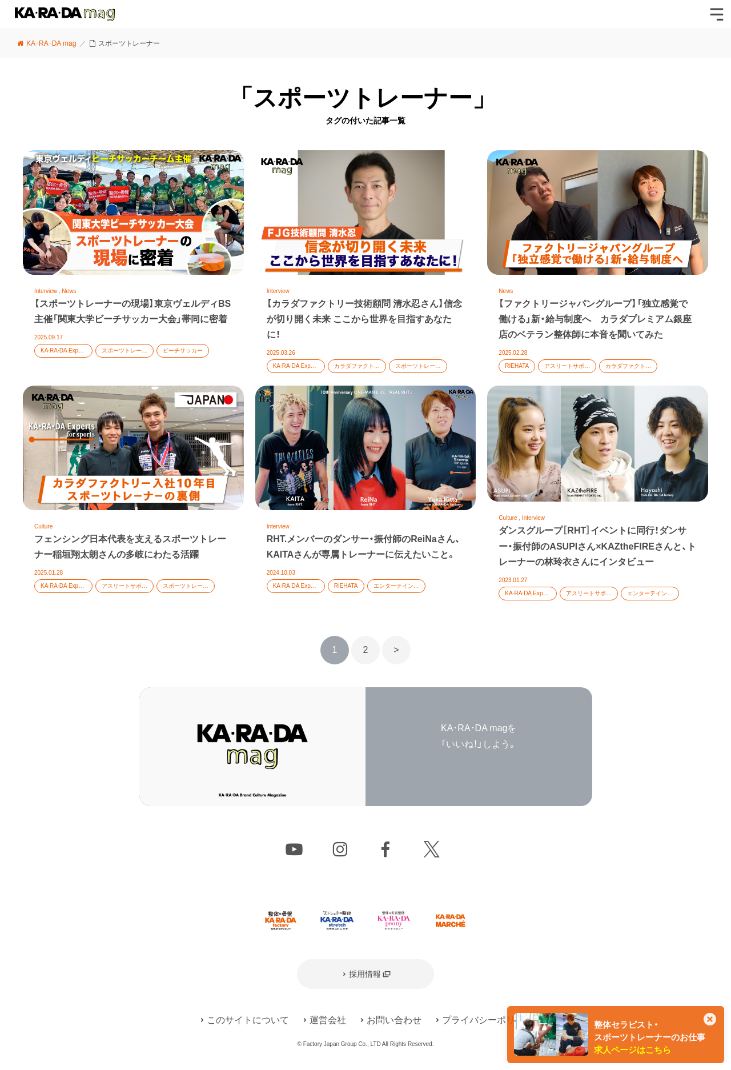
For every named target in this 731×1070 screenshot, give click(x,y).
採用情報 (365, 974)
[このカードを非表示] (710, 1020)
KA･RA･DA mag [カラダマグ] (65, 14)
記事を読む (133, 268)
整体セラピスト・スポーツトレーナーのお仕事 (649, 1037)
